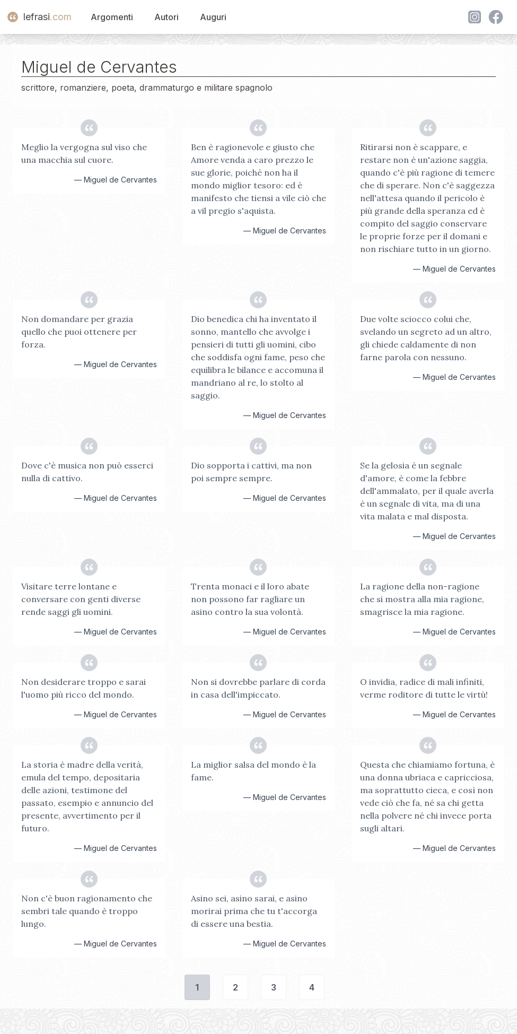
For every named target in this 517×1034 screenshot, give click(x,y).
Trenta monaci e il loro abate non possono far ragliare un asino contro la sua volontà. (250, 599)
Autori (166, 17)
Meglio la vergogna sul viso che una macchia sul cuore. (84, 153)
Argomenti (112, 17)
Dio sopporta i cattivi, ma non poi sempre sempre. (251, 471)
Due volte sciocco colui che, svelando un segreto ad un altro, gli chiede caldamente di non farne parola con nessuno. (426, 338)
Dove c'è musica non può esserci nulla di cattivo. (87, 471)
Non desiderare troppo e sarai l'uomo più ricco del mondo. (83, 688)
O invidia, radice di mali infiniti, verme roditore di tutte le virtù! (424, 688)
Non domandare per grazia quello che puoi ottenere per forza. (79, 332)
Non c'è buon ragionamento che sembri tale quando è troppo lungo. (86, 911)
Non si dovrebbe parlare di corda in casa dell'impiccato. (258, 688)
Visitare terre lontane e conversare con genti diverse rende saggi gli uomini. (81, 599)
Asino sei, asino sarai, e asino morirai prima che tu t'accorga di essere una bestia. (254, 911)
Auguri (213, 17)
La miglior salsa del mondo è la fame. (253, 771)
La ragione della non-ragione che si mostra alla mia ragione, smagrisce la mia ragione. (422, 599)
